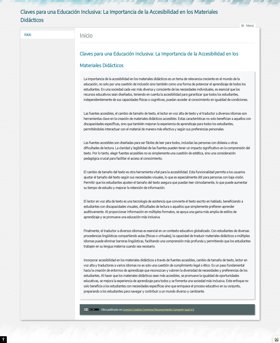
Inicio (27, 34)
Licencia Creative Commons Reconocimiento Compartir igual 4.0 (158, 309)
